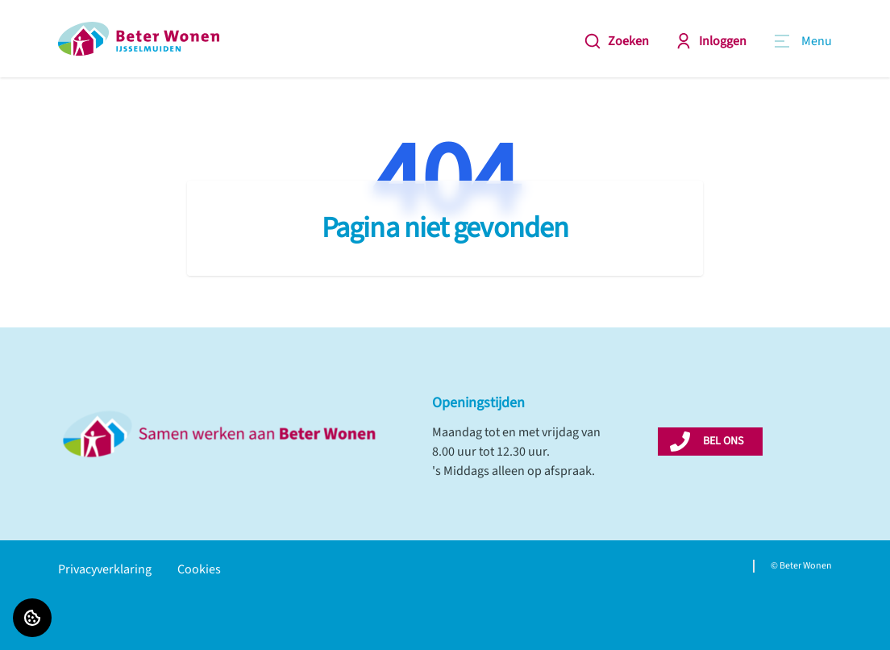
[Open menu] (802, 41)
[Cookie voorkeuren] (32, 617)
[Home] (138, 39)
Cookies (199, 569)
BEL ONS (723, 441)
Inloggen (711, 41)
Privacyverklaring (105, 569)
